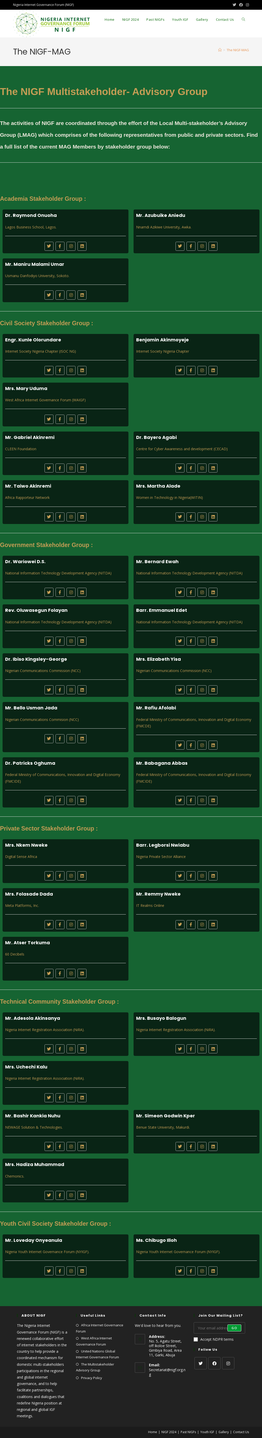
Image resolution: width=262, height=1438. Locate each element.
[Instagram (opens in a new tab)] (246, 4)
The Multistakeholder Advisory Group (95, 1367)
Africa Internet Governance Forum (99, 1328)
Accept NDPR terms (214, 1339)
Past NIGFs (188, 1432)
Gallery (224, 1432)
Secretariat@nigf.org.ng (167, 1372)
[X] (200, 1363)
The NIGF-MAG (238, 50)
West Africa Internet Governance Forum (94, 1341)
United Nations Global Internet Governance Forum (97, 1354)
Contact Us (241, 1432)
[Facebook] (214, 1363)
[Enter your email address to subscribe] (219, 1328)
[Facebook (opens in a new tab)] (241, 4)
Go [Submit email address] (234, 1328)
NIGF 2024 (168, 1432)
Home (152, 1432)
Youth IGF (207, 1432)
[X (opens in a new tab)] (234, 4)
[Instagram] (228, 1363)
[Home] (220, 50)
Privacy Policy (91, 1378)
